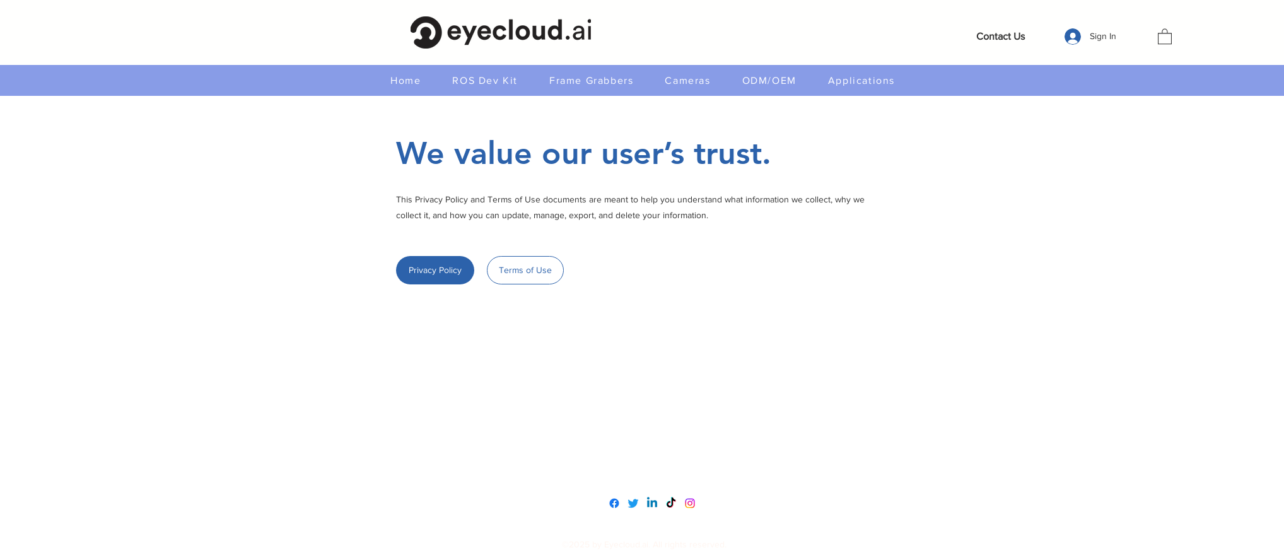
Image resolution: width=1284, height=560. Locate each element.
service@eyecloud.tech (645, 473)
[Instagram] (690, 503)
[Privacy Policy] (435, 270)
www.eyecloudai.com (641, 446)
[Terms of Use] (525, 270)
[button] (1165, 36)
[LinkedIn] (652, 503)
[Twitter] (633, 503)
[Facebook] (614, 503)
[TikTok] (671, 503)
